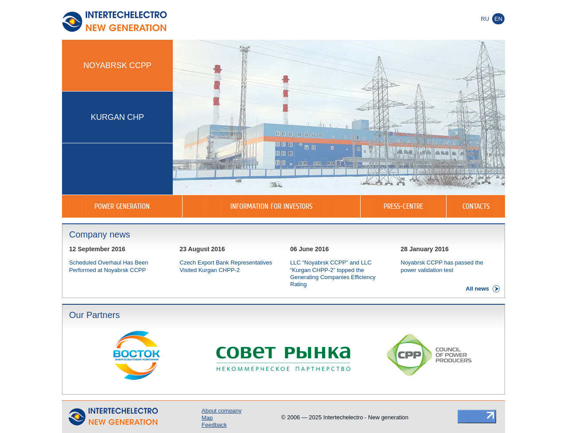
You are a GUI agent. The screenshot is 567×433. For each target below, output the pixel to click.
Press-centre (403, 206)
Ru (485, 18)
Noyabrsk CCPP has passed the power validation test (442, 266)
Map (207, 417)
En (498, 18)
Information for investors (271, 206)
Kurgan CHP (117, 117)
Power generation (122, 206)
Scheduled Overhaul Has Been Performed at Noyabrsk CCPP (108, 266)
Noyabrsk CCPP (117, 65)
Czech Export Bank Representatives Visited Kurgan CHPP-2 (226, 266)
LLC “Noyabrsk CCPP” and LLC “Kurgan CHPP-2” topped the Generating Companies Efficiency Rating (333, 273)
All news (477, 288)
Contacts (475, 206)
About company (221, 410)
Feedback (214, 425)
